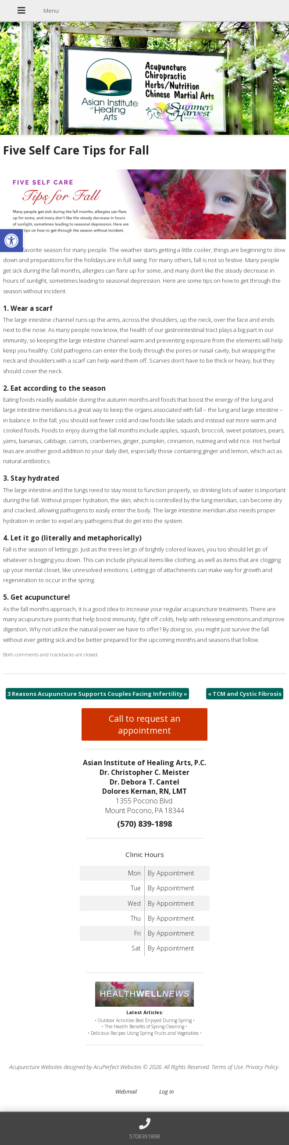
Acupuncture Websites (35, 1067)
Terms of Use (227, 1067)
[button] (11, 240)
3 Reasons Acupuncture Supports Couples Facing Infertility (97, 694)
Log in (166, 1091)
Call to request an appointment (144, 724)
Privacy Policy (262, 1067)
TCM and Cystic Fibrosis (245, 694)
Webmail (126, 1091)
